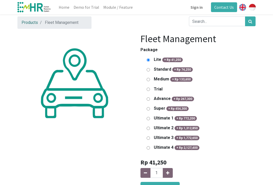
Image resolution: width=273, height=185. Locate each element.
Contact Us (224, 7)
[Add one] (168, 173)
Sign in (196, 7)
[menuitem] (64, 7)
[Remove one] (145, 173)
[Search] (250, 21)
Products (30, 22)
